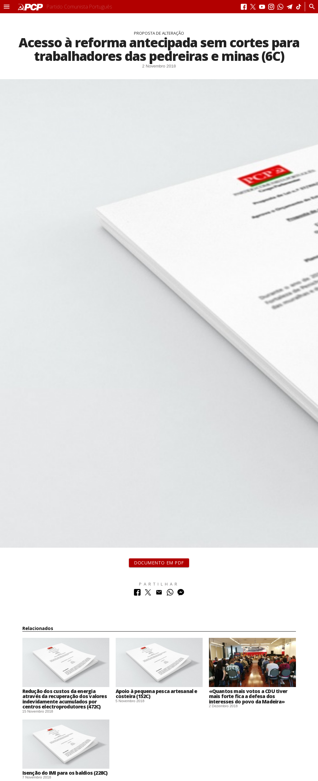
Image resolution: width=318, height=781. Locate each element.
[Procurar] (310, 6)
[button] (6, 6)
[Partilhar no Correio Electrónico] (159, 594)
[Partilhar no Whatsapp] (170, 594)
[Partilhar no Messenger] (180, 594)
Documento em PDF (159, 563)
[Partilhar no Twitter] (148, 594)
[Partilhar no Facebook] (137, 594)
